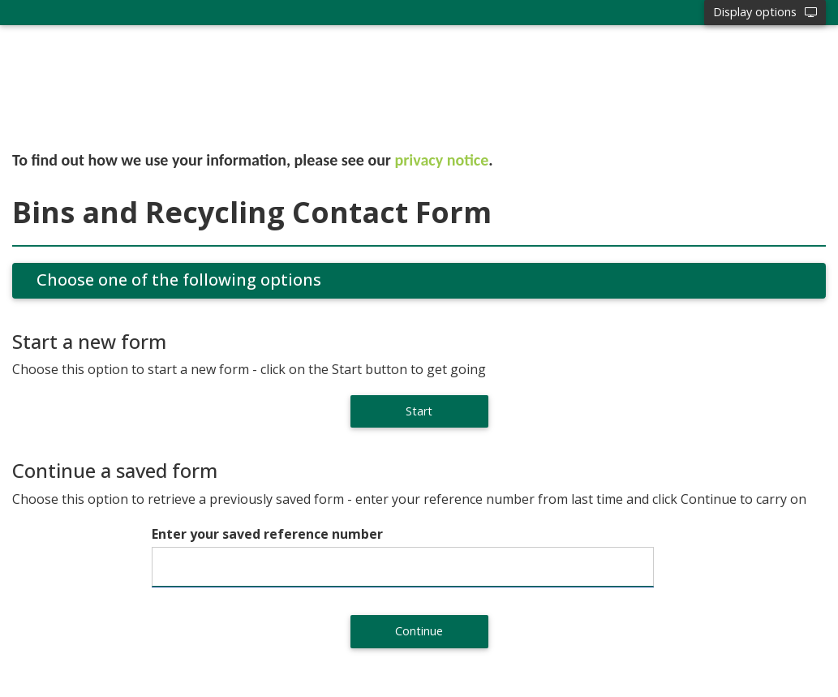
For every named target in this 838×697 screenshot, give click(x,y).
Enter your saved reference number (267, 534)
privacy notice (442, 160)
